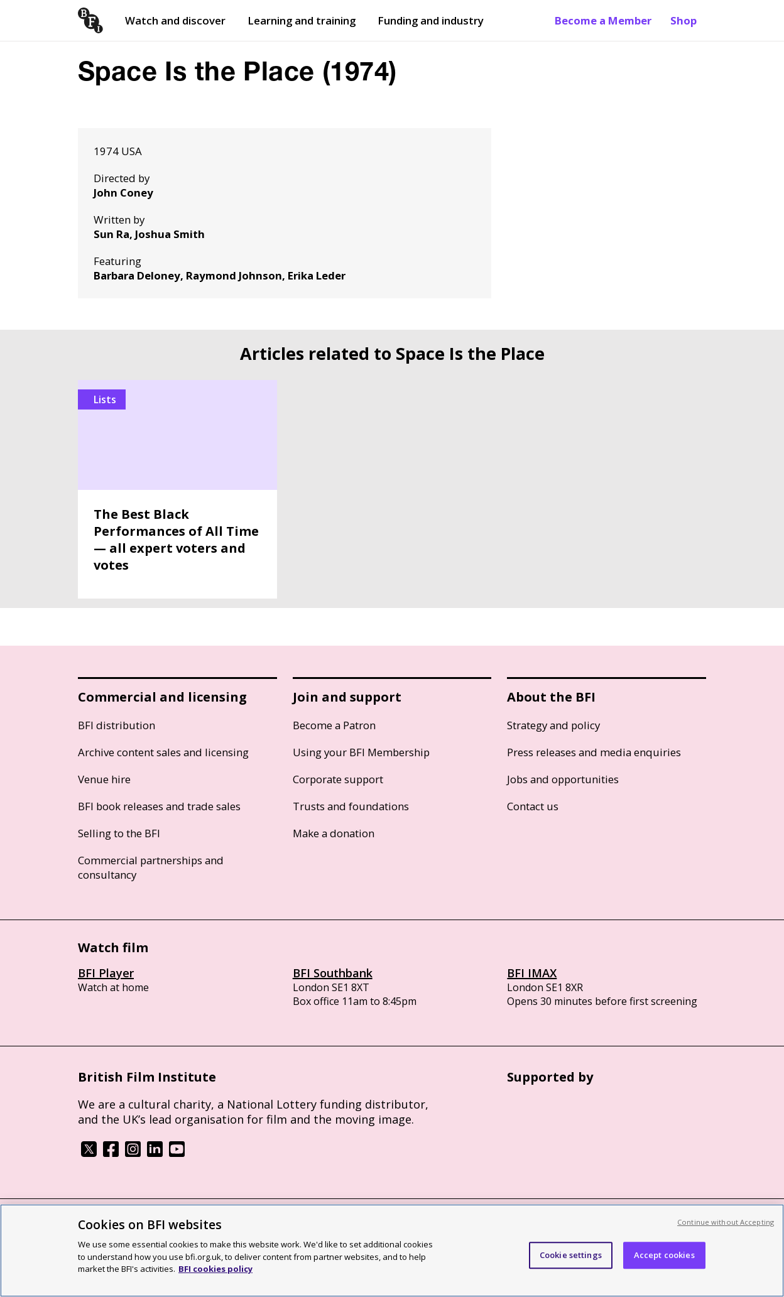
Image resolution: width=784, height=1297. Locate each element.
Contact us (532, 806)
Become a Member (603, 20)
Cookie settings (571, 1255)
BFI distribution (116, 725)
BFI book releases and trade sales (159, 806)
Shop (683, 20)
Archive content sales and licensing (163, 752)
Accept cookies (664, 1255)
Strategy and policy (553, 725)
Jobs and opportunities (563, 779)
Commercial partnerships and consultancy (151, 867)
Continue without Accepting (725, 1222)
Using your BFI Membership (361, 752)
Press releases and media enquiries (594, 752)
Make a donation (333, 833)
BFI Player (106, 972)
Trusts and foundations (351, 806)
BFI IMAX (532, 972)
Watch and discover (175, 20)
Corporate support (338, 779)
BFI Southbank (333, 972)
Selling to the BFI (119, 833)
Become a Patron (334, 725)
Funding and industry (431, 20)
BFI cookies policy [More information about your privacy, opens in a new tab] (215, 1268)
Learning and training (302, 20)
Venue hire (104, 779)
